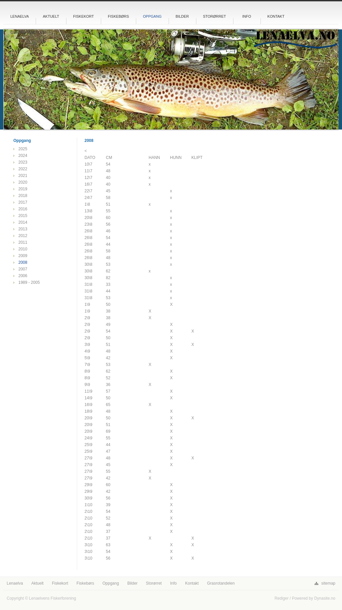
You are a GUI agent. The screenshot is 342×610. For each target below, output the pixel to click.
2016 (22, 209)
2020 (22, 182)
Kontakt (276, 16)
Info (246, 16)
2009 (22, 255)
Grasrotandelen (28, 32)
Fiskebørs (118, 16)
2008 (22, 262)
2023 (22, 162)
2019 (22, 189)
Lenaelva (19, 16)
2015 (22, 215)
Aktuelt (51, 16)
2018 (22, 195)
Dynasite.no (324, 598)
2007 (22, 269)
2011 (22, 242)
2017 (22, 202)
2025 (22, 149)
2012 (22, 235)
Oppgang (152, 16)
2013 (22, 229)
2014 (22, 222)
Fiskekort (83, 16)
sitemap (328, 583)
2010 (22, 249)
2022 (22, 169)
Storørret (214, 16)
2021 (22, 175)
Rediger (282, 598)
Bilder (182, 16)
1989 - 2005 (29, 282)
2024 (22, 155)
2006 (22, 275)
